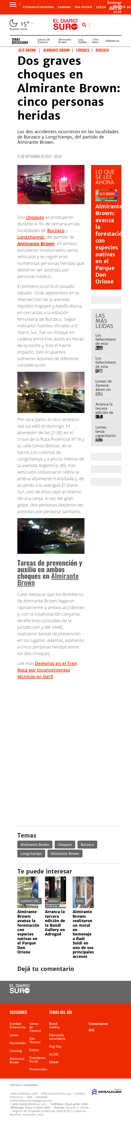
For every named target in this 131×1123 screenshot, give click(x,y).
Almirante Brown (64, 41)
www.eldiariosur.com (24, 1093)
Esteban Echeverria (38, 7)
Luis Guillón (82, 41)
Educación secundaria (57, 1037)
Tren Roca (95, 41)
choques (35, 217)
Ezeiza (34, 1050)
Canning (64, 7)
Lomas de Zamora (44, 41)
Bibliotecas (112, 41)
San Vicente (83, 7)
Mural (80, 901)
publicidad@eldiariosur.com (29, 1104)
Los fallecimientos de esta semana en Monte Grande (107, 345)
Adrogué (53, 901)
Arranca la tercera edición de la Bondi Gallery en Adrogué (104, 414)
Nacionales (18, 1043)
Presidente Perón (37, 1059)
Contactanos (98, 1024)
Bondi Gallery (54, 1025)
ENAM (53, 1062)
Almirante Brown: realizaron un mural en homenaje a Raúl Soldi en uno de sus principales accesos (83, 934)
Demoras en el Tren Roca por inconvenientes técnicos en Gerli (47, 669)
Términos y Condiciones (24, 1085)
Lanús (14, 1035)
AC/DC (54, 1054)
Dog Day (55, 1047)
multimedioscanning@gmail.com (31, 1100)
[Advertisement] (69, 713)
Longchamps (30, 237)
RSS (91, 1030)
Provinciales (38, 1069)
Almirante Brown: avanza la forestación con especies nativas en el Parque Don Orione (110, 244)
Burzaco (56, 230)
